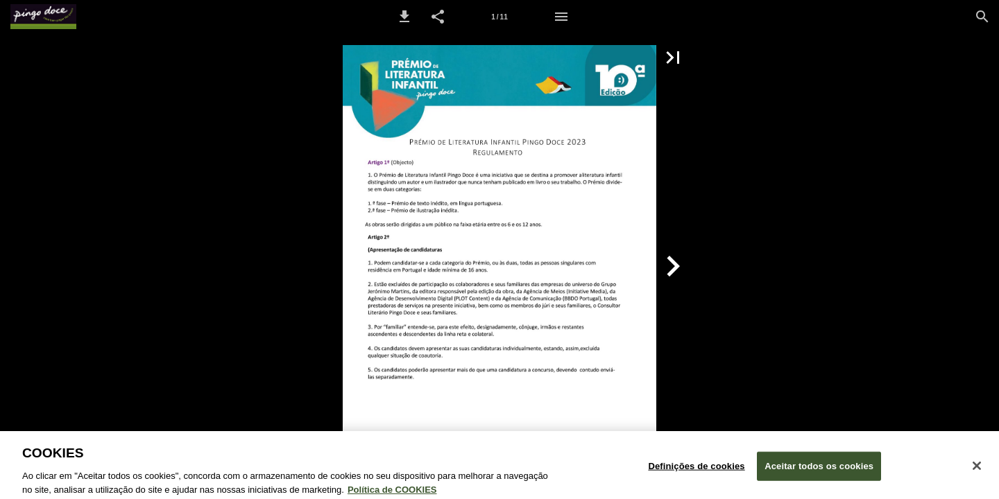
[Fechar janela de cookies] (977, 471)
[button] (404, 16)
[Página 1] (499, 16)
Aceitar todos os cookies (819, 471)
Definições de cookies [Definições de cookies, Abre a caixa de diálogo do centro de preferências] (696, 471)
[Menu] (561, 16)
